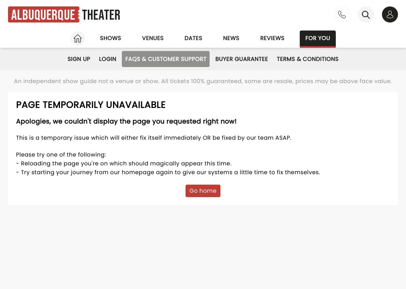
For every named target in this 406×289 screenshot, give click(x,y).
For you (317, 38)
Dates (193, 38)
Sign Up (78, 59)
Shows (110, 38)
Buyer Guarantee (241, 59)
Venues (153, 38)
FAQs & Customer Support (165, 59)
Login (107, 59)
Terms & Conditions (308, 59)
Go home (203, 191)
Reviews (272, 38)
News (231, 38)
